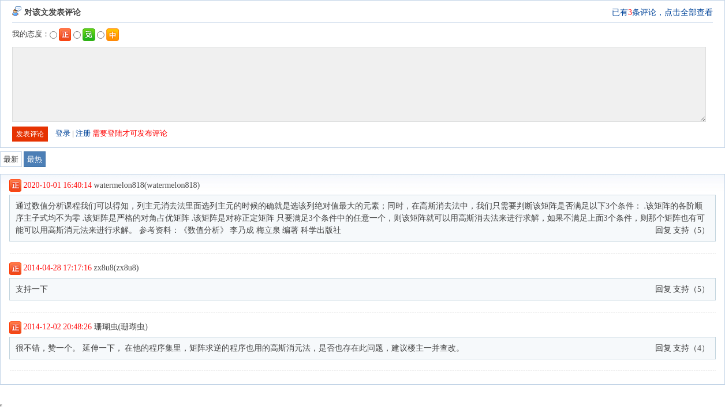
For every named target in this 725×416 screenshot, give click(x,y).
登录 (62, 133)
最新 (10, 159)
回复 (663, 230)
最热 (34, 159)
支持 (681, 230)
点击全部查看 (688, 12)
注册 (83, 133)
